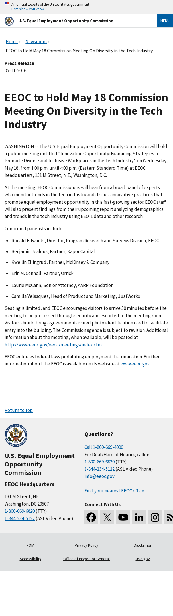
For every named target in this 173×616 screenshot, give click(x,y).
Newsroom (36, 41)
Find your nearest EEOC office (114, 491)
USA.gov (143, 558)
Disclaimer (143, 545)
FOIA (30, 545)
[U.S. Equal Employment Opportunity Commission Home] (74, 20)
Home (12, 41)
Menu (165, 20)
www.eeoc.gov (135, 364)
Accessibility (30, 558)
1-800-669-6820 (20, 511)
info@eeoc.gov (99, 476)
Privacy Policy (86, 545)
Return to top (19, 410)
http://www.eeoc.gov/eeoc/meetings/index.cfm (53, 345)
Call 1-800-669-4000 (103, 447)
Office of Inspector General (86, 558)
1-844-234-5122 (20, 518)
